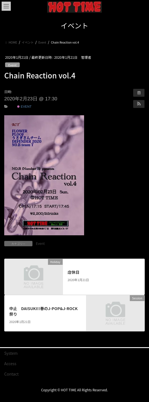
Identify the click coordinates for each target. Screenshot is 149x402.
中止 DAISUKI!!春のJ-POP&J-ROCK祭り (43, 311)
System (11, 353)
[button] (138, 104)
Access (10, 363)
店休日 (73, 272)
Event (12, 65)
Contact (11, 374)
